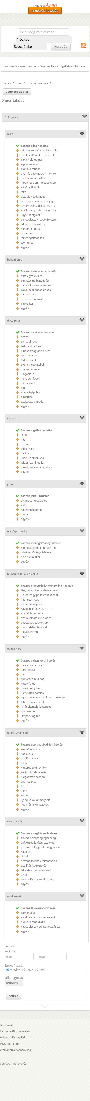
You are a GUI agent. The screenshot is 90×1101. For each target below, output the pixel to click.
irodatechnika (29, 631)
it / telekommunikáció (34, 178)
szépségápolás (30, 392)
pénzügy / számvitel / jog (37, 201)
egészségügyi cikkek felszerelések (43, 697)
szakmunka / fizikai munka (38, 205)
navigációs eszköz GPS (36, 608)
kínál (42, 970)
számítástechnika (32, 613)
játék (24, 763)
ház (23, 439)
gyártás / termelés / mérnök (38, 173)
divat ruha (13, 320)
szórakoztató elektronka (36, 618)
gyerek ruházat (30, 369)
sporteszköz (29, 781)
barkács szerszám (32, 665)
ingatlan (12, 418)
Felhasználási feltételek (15, 1031)
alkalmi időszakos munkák (38, 155)
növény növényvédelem (36, 552)
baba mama (14, 259)
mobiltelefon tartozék (34, 627)
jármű (10, 484)
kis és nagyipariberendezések (40, 595)
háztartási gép (30, 599)
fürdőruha (27, 397)
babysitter (27, 303)
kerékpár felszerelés (34, 772)
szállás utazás (30, 758)
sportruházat (29, 355)
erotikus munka (30, 169)
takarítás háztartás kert (36, 870)
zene (24, 790)
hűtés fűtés (28, 683)
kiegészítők (28, 374)
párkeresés (28, 912)
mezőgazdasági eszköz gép (38, 547)
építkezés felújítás (32, 679)
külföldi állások (30, 187)
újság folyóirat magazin (35, 800)
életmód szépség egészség (38, 838)
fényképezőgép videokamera (39, 590)
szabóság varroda (32, 401)
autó (23, 505)
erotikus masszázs (33, 922)
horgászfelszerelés (33, 777)
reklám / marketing (33, 224)
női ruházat (28, 383)
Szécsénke (47, 66)
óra (23, 387)
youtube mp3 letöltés (13, 1063)
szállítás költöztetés (34, 865)
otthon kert (14, 648)
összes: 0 (8, 83)
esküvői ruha (29, 341)
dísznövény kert (31, 688)
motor (24, 514)
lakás (24, 435)
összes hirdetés (15, 66)
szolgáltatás (64, 66)
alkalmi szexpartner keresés (39, 917)
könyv (25, 795)
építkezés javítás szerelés (37, 842)
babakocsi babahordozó (36, 289)
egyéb (25, 247)
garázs (25, 453)
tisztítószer (28, 711)
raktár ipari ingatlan (33, 462)
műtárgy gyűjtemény (34, 767)
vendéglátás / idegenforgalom (39, 219)
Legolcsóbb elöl (17, 91)
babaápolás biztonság (35, 280)
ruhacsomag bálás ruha (35, 351)
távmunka (27, 242)
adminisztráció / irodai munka (39, 150)
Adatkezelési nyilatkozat (15, 1037)
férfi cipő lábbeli (31, 346)
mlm (23, 192)
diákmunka (28, 233)
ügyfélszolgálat (30, 215)
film (23, 786)
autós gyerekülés (32, 276)
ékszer (25, 337)
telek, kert (27, 448)
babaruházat (28, 294)
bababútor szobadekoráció (37, 285)
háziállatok (27, 754)
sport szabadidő (17, 732)
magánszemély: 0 (40, 83)
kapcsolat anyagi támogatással (40, 926)
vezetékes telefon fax (34, 622)
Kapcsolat (6, 1025)
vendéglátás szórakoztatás (38, 879)
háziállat (80, 66)
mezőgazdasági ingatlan (36, 467)
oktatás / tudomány (33, 196)
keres (29, 970)
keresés (61, 47)
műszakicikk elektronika (22, 574)
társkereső (14, 896)
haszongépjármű (31, 509)
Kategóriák (11, 117)
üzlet (24, 874)
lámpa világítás (30, 716)
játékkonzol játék (31, 604)
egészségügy (29, 164)
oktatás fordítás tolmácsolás (39, 861)
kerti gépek (28, 669)
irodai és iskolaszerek (35, 804)
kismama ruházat (32, 299)
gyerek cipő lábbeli (33, 364)
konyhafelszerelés (32, 692)
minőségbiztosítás (32, 238)
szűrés (13, 996)
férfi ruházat (28, 360)
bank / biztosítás (31, 159)
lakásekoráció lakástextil (36, 706)
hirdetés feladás (45, 11)
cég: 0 (21, 83)
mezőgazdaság (17, 531)
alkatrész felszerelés (34, 500)
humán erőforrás (31, 228)
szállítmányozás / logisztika (38, 210)
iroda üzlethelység (32, 458)
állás (10, 134)
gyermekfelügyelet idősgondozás (42, 847)
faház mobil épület (32, 702)
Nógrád (32, 66)
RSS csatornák (9, 1043)
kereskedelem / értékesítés (38, 182)
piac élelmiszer (30, 557)
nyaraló (25, 444)
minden (15, 970)
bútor (24, 674)
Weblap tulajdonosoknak (15, 1050)
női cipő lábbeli (30, 378)
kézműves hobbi (31, 749)
